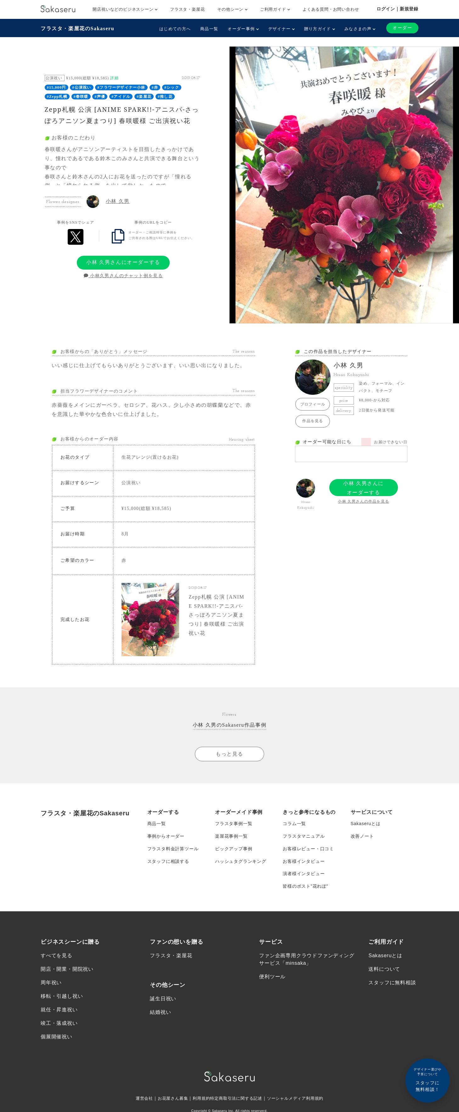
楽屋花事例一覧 (231, 836)
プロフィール (312, 404)
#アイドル (120, 96)
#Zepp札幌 (57, 96)
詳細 (114, 78)
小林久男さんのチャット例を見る (123, 275)
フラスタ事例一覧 (233, 823)
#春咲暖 (81, 96)
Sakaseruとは (366, 823)
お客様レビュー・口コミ (308, 848)
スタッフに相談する (168, 861)
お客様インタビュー (304, 861)
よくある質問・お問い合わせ (331, 9)
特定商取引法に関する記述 (236, 1099)
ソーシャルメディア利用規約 (299, 1099)
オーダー (402, 27)
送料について (384, 969)
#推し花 (165, 96)
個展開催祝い (56, 1037)
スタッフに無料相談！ (427, 1079)
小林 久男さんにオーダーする (123, 262)
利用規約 (199, 1099)
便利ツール (272, 977)
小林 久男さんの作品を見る (363, 501)
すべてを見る (56, 955)
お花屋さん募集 (169, 1099)
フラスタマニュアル (304, 836)
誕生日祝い (163, 999)
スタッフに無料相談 (392, 983)
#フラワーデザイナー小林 (121, 87)
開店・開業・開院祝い (67, 969)
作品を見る (312, 421)
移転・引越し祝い (62, 996)
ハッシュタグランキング (240, 861)
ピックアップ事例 (233, 848)
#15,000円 (56, 87)
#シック (171, 87)
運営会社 (138, 1099)
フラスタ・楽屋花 (187, 9)
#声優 (100, 96)
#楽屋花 (144, 96)
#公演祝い (81, 87)
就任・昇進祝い (59, 1010)
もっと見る (229, 754)
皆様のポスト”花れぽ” (305, 886)
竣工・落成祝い (59, 1023)
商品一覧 (209, 28)
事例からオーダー (165, 836)
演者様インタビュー (304, 873)
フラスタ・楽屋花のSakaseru (77, 28)
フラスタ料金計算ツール (173, 848)
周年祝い (51, 983)
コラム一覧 (294, 823)
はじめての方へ (175, 28)
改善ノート (362, 836)
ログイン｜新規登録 (397, 8)
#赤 (155, 87)
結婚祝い (160, 1012)
